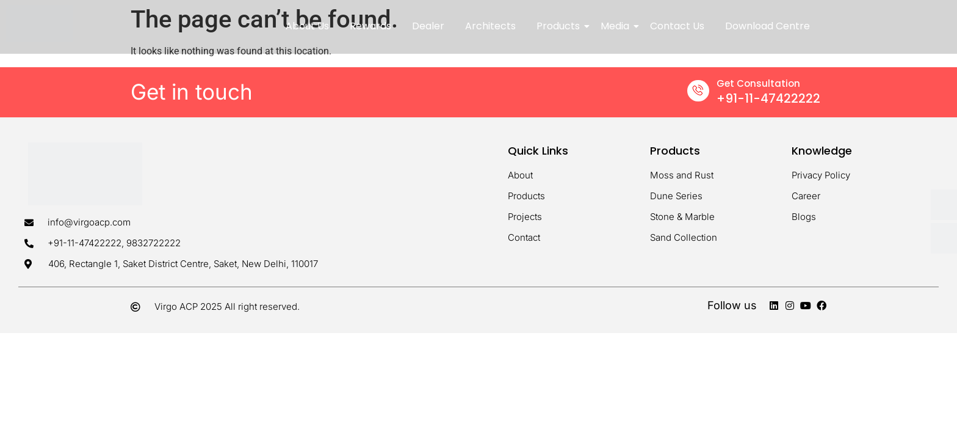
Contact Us (677, 26)
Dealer (428, 26)
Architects (490, 26)
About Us (307, 26)
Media (617, 26)
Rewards (370, 26)
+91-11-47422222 (768, 98)
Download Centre (767, 26)
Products (560, 26)
